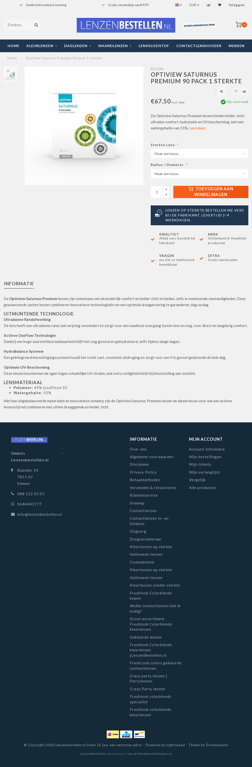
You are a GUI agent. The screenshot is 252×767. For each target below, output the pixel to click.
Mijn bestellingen (205, 456)
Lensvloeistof (154, 46)
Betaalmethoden (145, 480)
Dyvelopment (217, 745)
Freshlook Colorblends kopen (151, 595)
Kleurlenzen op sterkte (151, 546)
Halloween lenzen (146, 554)
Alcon (157, 69)
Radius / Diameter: (169, 165)
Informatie (19, 283)
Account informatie (207, 449)
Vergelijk (197, 480)
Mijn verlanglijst (204, 472)
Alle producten (202, 487)
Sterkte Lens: (164, 145)
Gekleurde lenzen (146, 637)
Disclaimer (140, 464)
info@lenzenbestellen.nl (39, 514)
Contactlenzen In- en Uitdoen (149, 521)
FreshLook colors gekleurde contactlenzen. (156, 665)
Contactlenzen (143, 510)
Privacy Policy (143, 472)
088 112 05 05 (31, 493)
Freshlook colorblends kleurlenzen (150, 712)
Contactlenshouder (199, 46)
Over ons (138, 449)
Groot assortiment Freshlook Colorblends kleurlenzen (151, 623)
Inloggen (237, 5)
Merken (237, 46)
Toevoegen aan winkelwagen (210, 191)
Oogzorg (138, 531)
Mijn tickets (200, 464)
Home (13, 46)
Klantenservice (144, 495)
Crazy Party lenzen (147, 689)
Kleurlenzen (40, 46)
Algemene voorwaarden (152, 456)
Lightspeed (176, 745)
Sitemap (137, 503)
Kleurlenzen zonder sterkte (155, 585)
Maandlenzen (113, 46)
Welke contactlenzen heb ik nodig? (155, 608)
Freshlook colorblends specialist (150, 699)
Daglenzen (76, 46)
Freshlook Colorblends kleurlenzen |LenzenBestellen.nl (151, 649)
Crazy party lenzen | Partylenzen (148, 678)
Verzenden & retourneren (153, 487)
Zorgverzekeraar (146, 539)
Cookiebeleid (142, 562)
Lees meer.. (198, 128)
